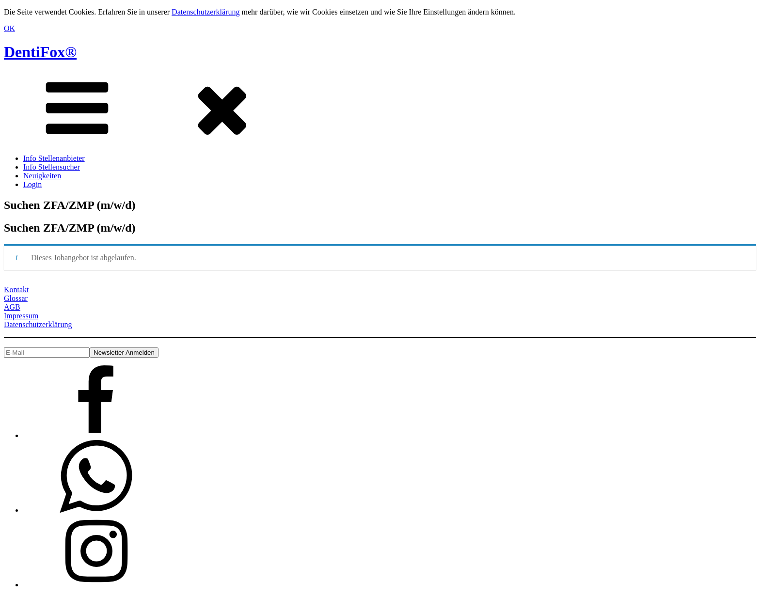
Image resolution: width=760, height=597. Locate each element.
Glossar (16, 298)
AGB (12, 307)
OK (9, 28)
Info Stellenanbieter (54, 158)
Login (32, 184)
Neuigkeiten (42, 176)
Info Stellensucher (51, 167)
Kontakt (16, 289)
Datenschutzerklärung (205, 12)
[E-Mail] (47, 352)
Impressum (21, 316)
